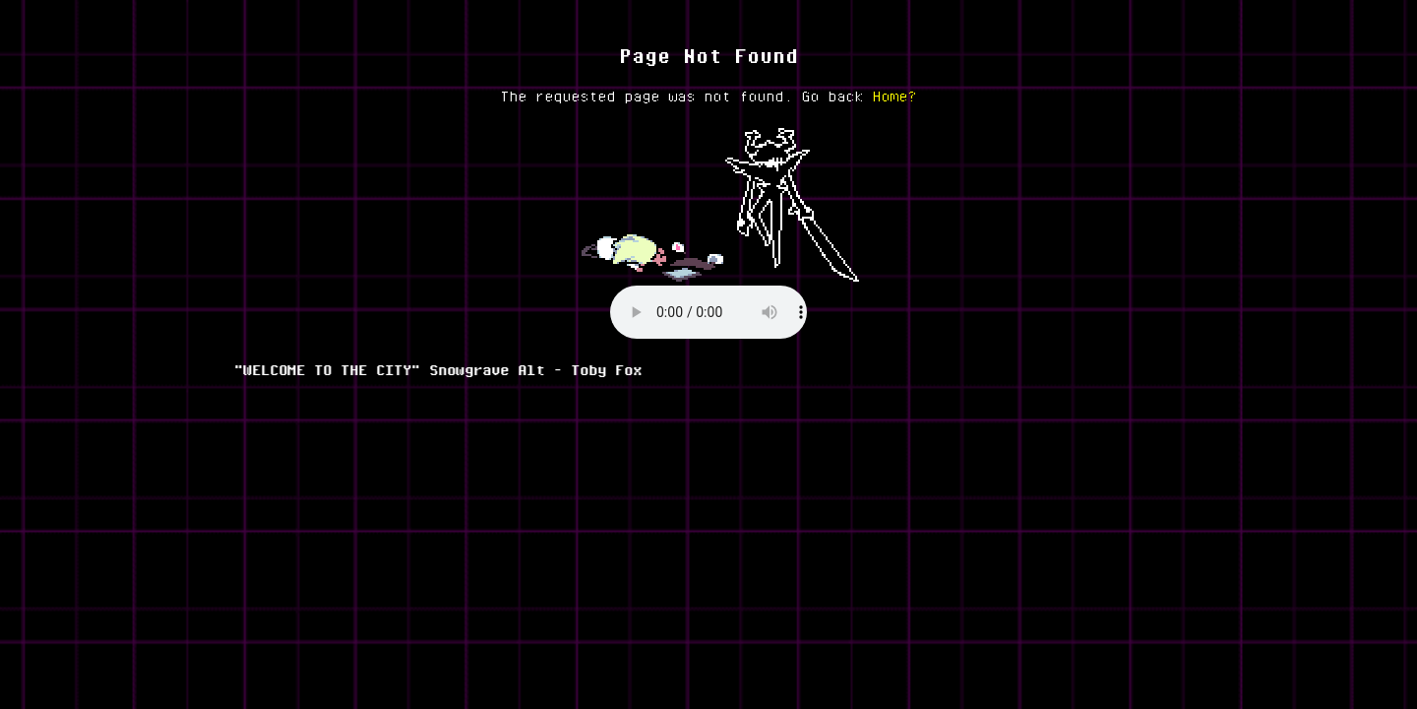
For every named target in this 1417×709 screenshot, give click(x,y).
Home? (895, 95)
